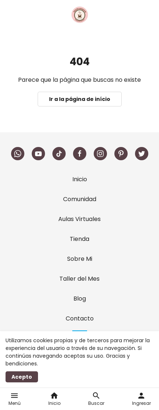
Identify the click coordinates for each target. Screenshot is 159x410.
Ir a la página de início (79, 99)
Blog (79, 298)
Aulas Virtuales (79, 219)
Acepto (21, 377)
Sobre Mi (79, 259)
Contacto (80, 318)
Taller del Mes (79, 278)
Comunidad (79, 199)
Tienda (79, 239)
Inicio (79, 179)
